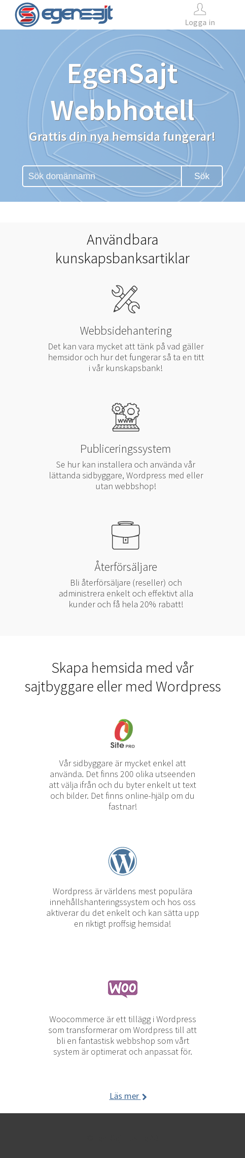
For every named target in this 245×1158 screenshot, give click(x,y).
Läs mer (127, 1095)
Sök (202, 176)
